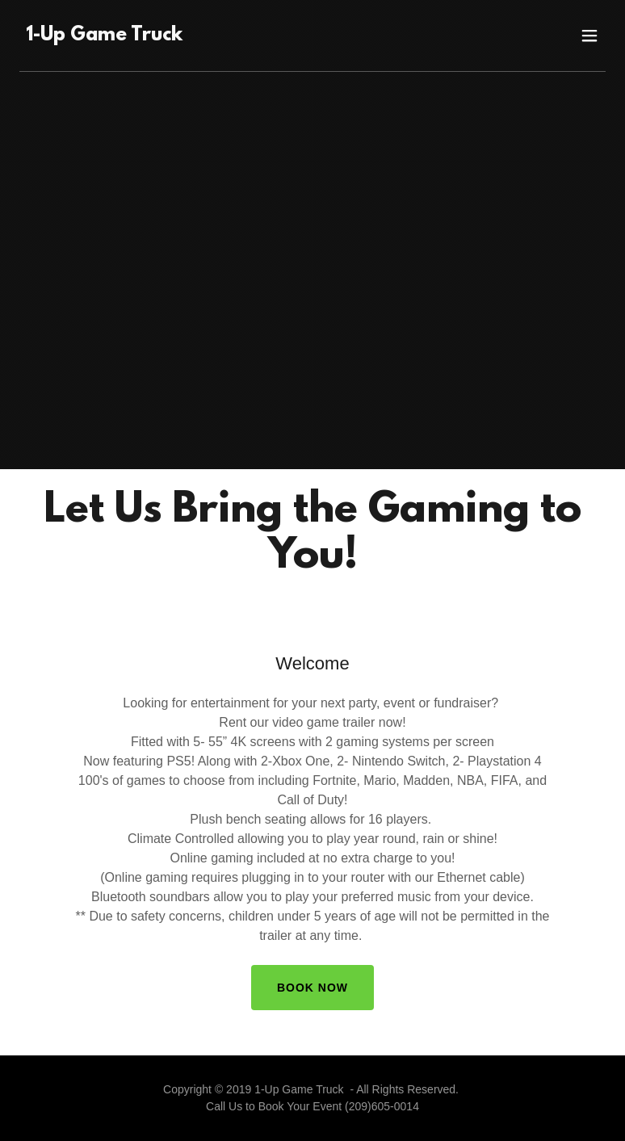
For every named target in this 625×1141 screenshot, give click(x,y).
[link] (104, 36)
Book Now (312, 987)
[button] (589, 35)
